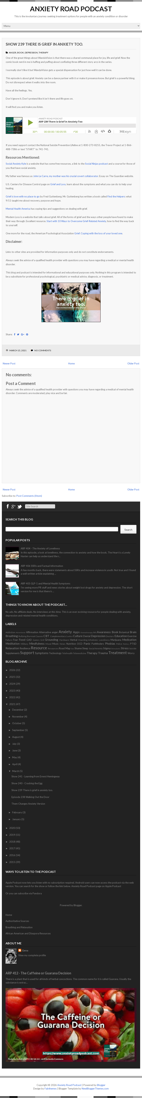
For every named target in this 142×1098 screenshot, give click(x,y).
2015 (12, 862)
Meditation (13, 643)
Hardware (64, 640)
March (16, 771)
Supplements (13, 653)
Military (24, 643)
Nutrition (71, 643)
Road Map (64, 648)
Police (119, 643)
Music (55, 643)
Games (36, 640)
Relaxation (12, 648)
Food (22, 639)
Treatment (117, 652)
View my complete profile (32, 955)
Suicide (132, 648)
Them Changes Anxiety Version (28, 803)
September (18, 730)
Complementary (58, 636)
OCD (79, 643)
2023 (12, 690)
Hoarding (82, 640)
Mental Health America (18, 208)
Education (120, 636)
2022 (12, 697)
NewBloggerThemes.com (95, 1088)
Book (20, 52)
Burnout (31, 636)
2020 (12, 827)
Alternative (45, 632)
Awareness (104, 632)
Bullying (22, 636)
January (16, 819)
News (62, 643)
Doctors (110, 636)
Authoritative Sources (17, 921)
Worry (131, 653)
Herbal (73, 639)
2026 (12, 670)
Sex (72, 648)
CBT (46, 636)
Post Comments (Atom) (29, 495)
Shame (78, 648)
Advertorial (20, 632)
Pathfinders (98, 643)
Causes (39, 636)
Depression (31, 52)
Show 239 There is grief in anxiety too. (44, 44)
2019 (12, 834)
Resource (39, 647)
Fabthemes (51, 1088)
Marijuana (116, 639)
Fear (15, 639)
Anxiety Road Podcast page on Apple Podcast (96, 886)
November (18, 716)
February (17, 812)
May (15, 757)
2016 (12, 855)
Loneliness (104, 640)
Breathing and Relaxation (19, 927)
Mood (48, 643)
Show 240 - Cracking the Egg (26, 783)
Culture (77, 636)
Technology (55, 653)
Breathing (12, 636)
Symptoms (41, 653)
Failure (9, 640)
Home (71, 363)
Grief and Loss (58, 184)
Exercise (132, 636)
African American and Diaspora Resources (28, 933)
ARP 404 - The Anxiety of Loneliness (40, 548)
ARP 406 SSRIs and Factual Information (42, 565)
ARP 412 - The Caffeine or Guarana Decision (38, 973)
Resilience (25, 648)
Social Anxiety (96, 648)
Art (94, 632)
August (16, 736)
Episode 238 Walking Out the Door (30, 797)
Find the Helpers (116, 196)
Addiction (10, 632)
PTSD (133, 643)
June (15, 750)
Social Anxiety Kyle (16, 163)
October (17, 723)
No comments (42, 350)
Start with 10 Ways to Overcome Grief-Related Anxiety (76, 221)
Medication (129, 639)
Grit (42, 640)
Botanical (124, 632)
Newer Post (9, 363)
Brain (133, 632)
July (14, 743)
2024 (12, 683)
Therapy (43, 52)
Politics (126, 644)
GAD (29, 639)
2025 (12, 676)
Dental (86, 636)
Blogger (78, 905)
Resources (53, 648)
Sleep (85, 648)
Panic (87, 643)
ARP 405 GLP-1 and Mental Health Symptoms (45, 583)
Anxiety (65, 631)
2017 (12, 848)
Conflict (69, 636)
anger (12, 52)
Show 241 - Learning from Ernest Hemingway (35, 776)
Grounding (51, 639)
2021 (12, 704)
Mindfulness (37, 643)
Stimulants (115, 648)
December (18, 709)
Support (27, 652)
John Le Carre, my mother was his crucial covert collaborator (65, 176)
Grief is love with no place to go (23, 196)
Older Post (133, 363)
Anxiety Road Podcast (71, 9)
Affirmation (32, 632)
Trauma (103, 653)
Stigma (107, 648)
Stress (125, 648)
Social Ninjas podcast (96, 163)
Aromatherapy (86, 632)
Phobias (110, 643)
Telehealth (67, 653)
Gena (25, 950)
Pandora (37, 893)
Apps (76, 632)
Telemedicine (79, 653)
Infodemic (93, 640)
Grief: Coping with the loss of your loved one (98, 233)
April (15, 764)
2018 (12, 841)
